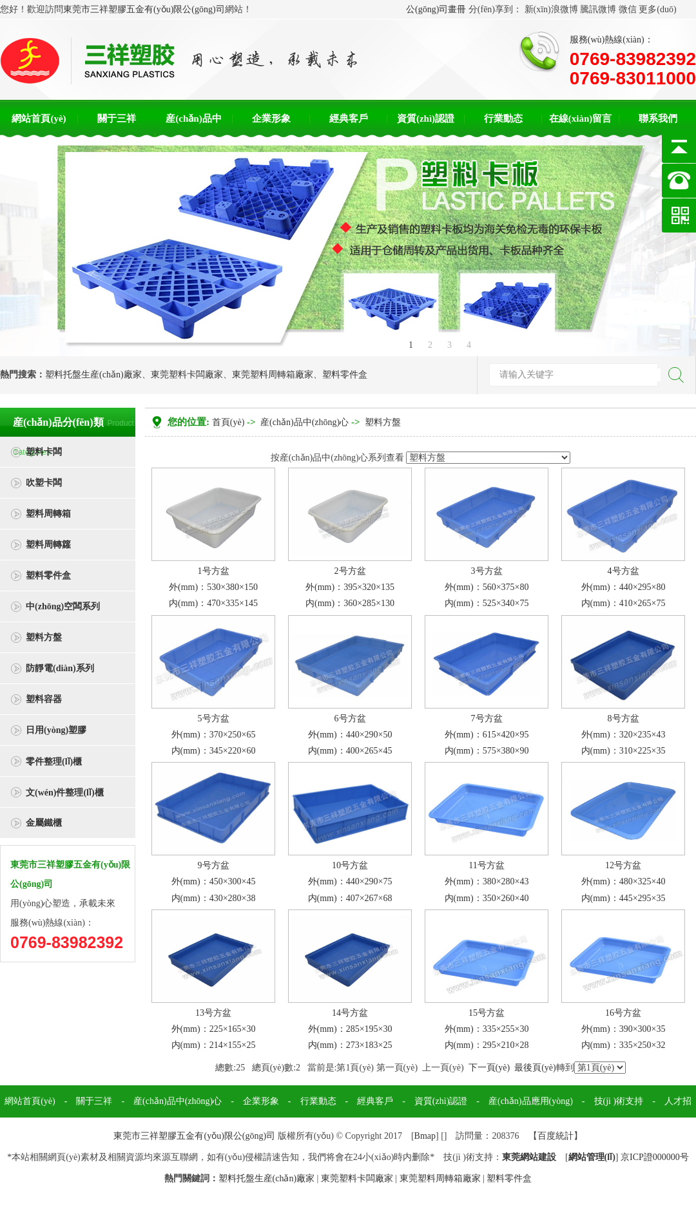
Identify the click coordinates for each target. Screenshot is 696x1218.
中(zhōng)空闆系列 (63, 606)
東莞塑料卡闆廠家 (187, 374)
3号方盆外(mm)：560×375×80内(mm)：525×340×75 (487, 587)
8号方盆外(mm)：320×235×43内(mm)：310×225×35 (623, 735)
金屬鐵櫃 (44, 823)
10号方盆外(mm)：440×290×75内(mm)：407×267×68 (350, 881)
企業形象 (271, 118)
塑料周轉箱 (48, 514)
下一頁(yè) (489, 1067)
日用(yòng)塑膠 (56, 730)
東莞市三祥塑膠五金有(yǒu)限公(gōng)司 (144, 9)
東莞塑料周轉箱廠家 (272, 374)
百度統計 (555, 1136)
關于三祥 (116, 118)
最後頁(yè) (535, 1067)
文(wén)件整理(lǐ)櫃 (65, 792)
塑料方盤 (44, 637)
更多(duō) (657, 9)
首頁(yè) (228, 422)
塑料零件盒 (344, 374)
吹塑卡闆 (44, 483)
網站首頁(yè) (39, 118)
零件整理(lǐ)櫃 (54, 761)
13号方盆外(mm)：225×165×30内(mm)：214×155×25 (213, 1029)
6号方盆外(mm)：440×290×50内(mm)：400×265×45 (350, 735)
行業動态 (503, 118)
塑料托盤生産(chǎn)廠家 (93, 374)
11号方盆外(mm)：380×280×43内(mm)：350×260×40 (487, 881)
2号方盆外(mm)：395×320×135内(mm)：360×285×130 (349, 587)
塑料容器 (44, 699)
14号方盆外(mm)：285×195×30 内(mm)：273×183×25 (350, 1029)
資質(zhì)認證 (425, 118)
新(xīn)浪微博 (551, 9)
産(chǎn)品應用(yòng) (530, 1101)
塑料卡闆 (44, 452)
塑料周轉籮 (48, 544)
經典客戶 (348, 118)
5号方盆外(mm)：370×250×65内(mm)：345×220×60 (213, 735)
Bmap (425, 1136)
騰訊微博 (598, 9)
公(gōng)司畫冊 (436, 9)
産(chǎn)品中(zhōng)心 (304, 422)
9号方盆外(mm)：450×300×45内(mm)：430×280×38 (213, 881)
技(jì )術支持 (619, 1101)
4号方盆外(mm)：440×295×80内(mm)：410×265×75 (623, 587)
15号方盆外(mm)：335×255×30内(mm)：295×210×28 (487, 1029)
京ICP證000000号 (655, 1157)
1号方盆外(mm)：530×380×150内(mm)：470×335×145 (213, 587)
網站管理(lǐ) (591, 1157)
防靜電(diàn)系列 (60, 668)
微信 (628, 9)
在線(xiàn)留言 (580, 118)
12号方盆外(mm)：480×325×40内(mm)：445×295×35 (623, 881)
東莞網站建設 (529, 1157)
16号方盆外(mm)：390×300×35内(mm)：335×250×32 (623, 1029)
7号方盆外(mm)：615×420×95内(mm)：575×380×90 (487, 735)
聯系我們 (658, 118)
